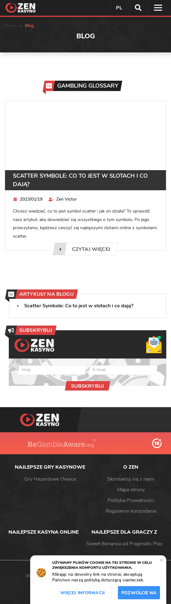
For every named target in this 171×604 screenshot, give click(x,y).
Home (11, 26)
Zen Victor (63, 199)
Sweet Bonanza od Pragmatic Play (124, 543)
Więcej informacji (82, 593)
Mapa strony (131, 489)
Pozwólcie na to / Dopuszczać (139, 594)
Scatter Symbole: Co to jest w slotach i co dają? (80, 180)
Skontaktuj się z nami (130, 479)
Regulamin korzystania (131, 511)
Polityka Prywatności (131, 500)
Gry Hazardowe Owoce (50, 479)
